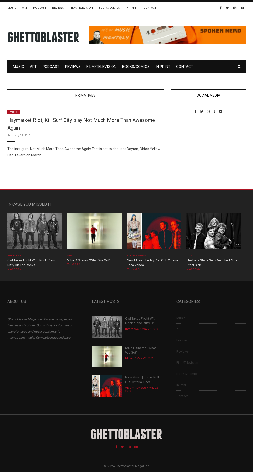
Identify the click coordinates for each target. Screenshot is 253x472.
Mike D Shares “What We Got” (89, 260)
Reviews (58, 7)
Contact (149, 7)
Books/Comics (109, 7)
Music (11, 7)
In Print (132, 7)
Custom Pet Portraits (186, 148)
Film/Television (81, 7)
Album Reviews (136, 255)
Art (24, 7)
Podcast (39, 7)
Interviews (14, 255)
